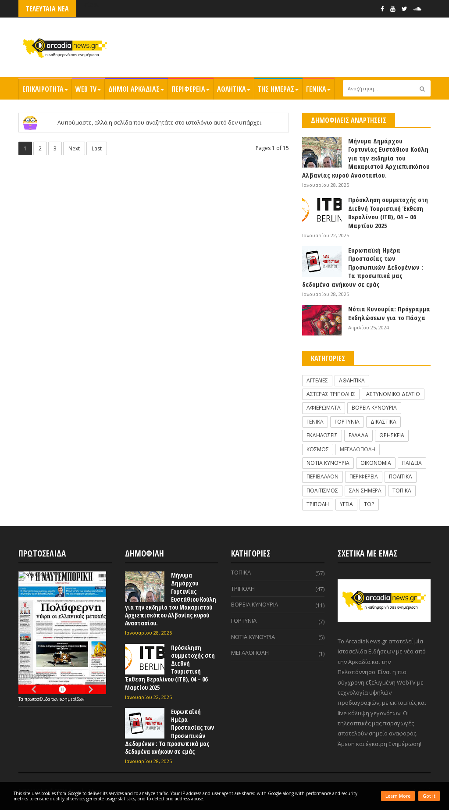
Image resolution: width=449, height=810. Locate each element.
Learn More (397, 796)
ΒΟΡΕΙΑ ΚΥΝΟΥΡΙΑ (374, 407)
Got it (429, 796)
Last (97, 148)
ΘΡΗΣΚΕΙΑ (391, 435)
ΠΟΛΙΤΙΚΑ (400, 476)
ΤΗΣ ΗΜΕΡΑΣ (278, 89)
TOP (369, 504)
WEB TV (88, 89)
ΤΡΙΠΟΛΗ (317, 504)
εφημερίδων (72, 699)
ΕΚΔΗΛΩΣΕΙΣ (322, 435)
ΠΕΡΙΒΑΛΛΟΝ (322, 476)
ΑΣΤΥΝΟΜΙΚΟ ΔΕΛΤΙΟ (393, 394)
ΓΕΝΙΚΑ (318, 89)
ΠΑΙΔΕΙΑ (412, 463)
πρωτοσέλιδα (38, 699)
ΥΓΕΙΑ (346, 504)
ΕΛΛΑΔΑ (358, 435)
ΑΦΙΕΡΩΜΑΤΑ (323, 407)
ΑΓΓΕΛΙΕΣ (317, 380)
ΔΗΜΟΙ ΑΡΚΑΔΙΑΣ (136, 89)
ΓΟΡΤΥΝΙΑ (347, 421)
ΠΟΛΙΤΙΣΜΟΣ (322, 490)
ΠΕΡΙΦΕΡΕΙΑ (190, 89)
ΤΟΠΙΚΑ (401, 490)
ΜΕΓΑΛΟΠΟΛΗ (357, 449)
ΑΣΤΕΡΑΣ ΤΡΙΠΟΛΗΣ (330, 394)
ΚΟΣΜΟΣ (317, 449)
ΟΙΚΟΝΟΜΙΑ (375, 463)
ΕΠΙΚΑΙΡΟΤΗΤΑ (45, 89)
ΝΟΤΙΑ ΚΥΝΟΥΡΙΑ (327, 463)
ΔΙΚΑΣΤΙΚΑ (383, 421)
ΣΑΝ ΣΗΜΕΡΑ (365, 490)
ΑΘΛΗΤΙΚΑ (233, 89)
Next (74, 148)
